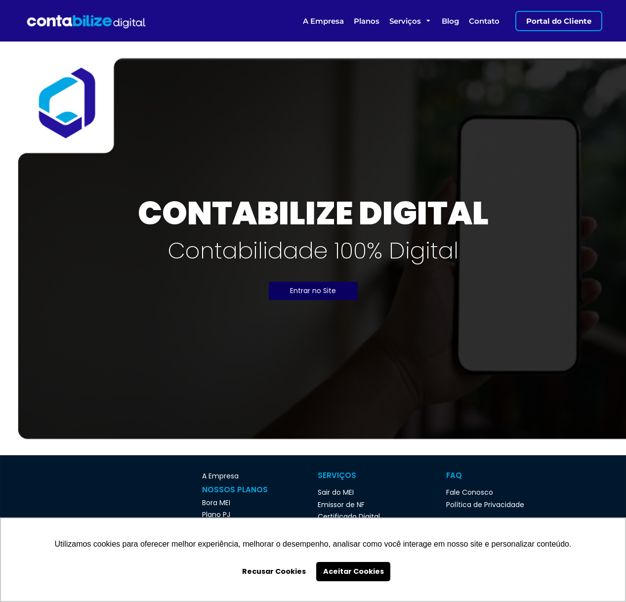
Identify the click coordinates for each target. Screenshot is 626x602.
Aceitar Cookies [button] (353, 571)
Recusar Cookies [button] (274, 571)
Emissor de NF (341, 505)
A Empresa (220, 476)
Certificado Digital (349, 516)
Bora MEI (216, 503)
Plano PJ (216, 514)
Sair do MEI (336, 492)
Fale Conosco (469, 492)
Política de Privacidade (485, 505)
